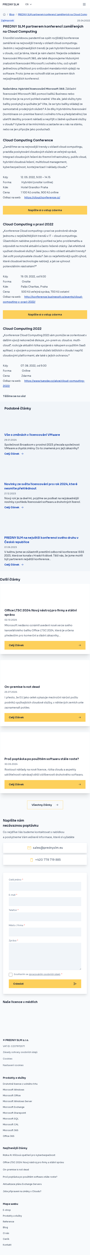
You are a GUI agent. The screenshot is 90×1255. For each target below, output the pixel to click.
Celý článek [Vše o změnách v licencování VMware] (14, 453)
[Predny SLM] (11, 4)
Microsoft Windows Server (17, 1101)
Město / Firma (16, 925)
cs (27, 4)
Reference (8, 1221)
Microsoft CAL (11, 1124)
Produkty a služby (12, 1215)
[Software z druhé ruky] (28, 1021)
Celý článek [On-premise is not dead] (45, 717)
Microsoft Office (12, 1095)
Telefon (13, 910)
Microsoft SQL (11, 1118)
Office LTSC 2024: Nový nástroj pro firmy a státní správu (40, 612)
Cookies (7, 1058)
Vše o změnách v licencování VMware (32, 435)
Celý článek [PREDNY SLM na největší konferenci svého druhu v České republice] (14, 564)
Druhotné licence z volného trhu (20, 1083)
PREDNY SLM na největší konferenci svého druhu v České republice (41, 540)
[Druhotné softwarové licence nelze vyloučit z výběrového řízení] (63, 1021)
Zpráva (12, 940)
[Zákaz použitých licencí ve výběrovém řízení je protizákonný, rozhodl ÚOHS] (13, 1030)
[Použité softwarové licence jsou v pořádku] (39, 1030)
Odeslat (45, 984)
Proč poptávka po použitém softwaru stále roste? (41, 759)
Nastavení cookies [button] (13, 1065)
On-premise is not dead (22, 687)
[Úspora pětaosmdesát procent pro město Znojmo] (76, 1012)
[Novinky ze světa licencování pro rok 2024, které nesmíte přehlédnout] (45, 471)
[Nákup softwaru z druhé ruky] (5, 1012)
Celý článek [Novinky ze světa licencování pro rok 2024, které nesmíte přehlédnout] (14, 507)
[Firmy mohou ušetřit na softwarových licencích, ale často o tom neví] (60, 1030)
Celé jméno (15, 879)
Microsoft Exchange (13, 1107)
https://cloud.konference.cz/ (42, 197)
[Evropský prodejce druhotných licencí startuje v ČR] (38, 1012)
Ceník (6, 1239)
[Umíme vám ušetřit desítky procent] (57, 1012)
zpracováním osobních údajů (44, 974)
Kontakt (7, 1244)
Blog (11, 14)
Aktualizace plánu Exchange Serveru (22, 1184)
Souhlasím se (38, 974)
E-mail (12, 895)
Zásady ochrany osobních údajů (20, 1052)
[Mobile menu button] (84, 4)
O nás (6, 1233)
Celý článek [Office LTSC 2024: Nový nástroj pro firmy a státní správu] (45, 645)
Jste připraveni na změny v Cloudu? (22, 1191)
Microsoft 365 (10, 1130)
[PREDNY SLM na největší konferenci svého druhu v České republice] (45, 524)
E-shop (7, 1210)
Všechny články (45, 805)
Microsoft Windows (13, 1089)
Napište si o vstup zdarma (45, 210)
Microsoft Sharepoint (14, 1112)
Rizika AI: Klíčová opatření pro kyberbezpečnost (29, 1155)
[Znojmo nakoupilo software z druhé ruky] (19, 1012)
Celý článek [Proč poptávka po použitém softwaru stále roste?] (45, 784)
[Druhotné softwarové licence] (6, 1021)
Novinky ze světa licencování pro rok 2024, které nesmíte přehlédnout (40, 486)
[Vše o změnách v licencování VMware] (45, 421)
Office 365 (8, 1136)
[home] (4, 14)
